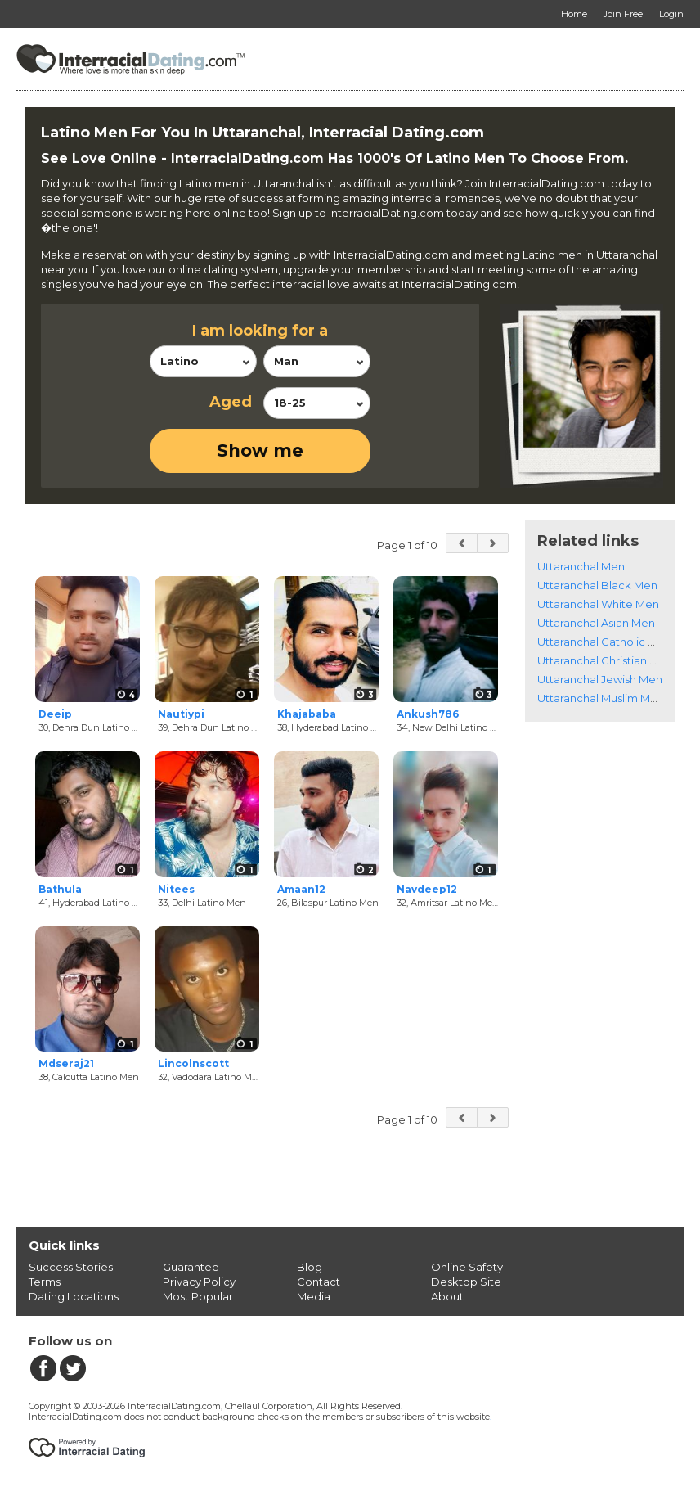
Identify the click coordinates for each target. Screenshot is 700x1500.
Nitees (176, 889)
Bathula (60, 889)
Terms (45, 1281)
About (447, 1296)
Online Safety (467, 1266)
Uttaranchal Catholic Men (604, 641)
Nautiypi (181, 714)
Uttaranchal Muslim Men (600, 698)
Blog (309, 1266)
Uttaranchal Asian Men (596, 622)
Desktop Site (466, 1281)
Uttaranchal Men (581, 566)
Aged (230, 402)
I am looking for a (260, 331)
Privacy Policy (199, 1281)
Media (313, 1296)
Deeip (55, 714)
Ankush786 (428, 714)
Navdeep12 (427, 889)
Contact (318, 1281)
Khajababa (306, 714)
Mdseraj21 (66, 1063)
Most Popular (198, 1296)
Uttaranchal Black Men (597, 585)
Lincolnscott (193, 1063)
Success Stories (71, 1266)
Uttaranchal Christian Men (605, 660)
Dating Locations (74, 1296)
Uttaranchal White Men (598, 603)
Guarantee (191, 1266)
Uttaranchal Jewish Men (599, 679)
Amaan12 (301, 889)
